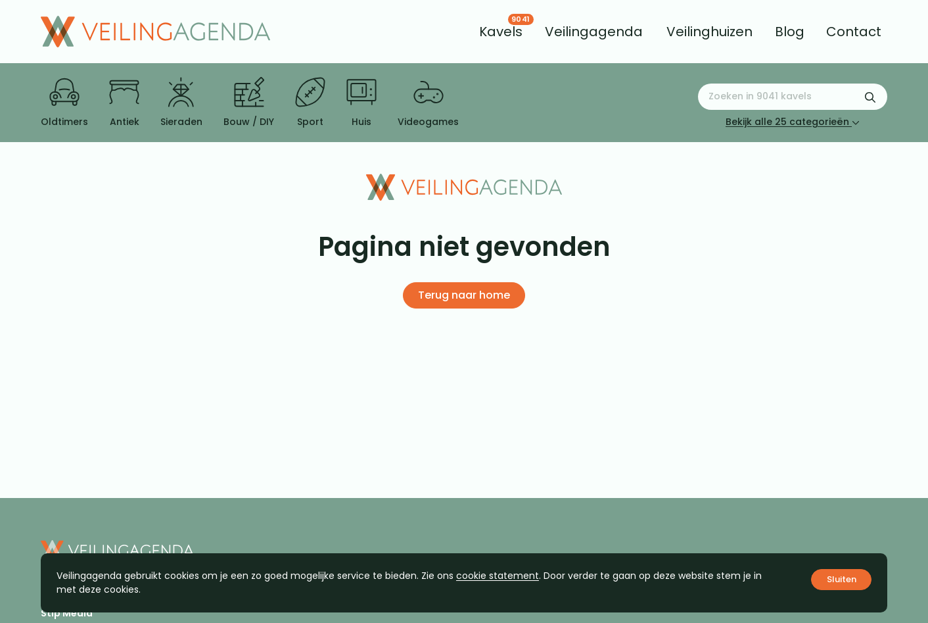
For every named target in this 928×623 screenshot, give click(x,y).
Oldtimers (64, 102)
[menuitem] (500, 31)
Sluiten (841, 579)
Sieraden (181, 102)
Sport (310, 102)
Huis (361, 102)
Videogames (428, 102)
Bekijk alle (793, 121)
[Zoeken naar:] (792, 97)
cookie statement (497, 575)
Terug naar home (464, 295)
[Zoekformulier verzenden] (870, 97)
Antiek (124, 102)
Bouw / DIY (248, 102)
